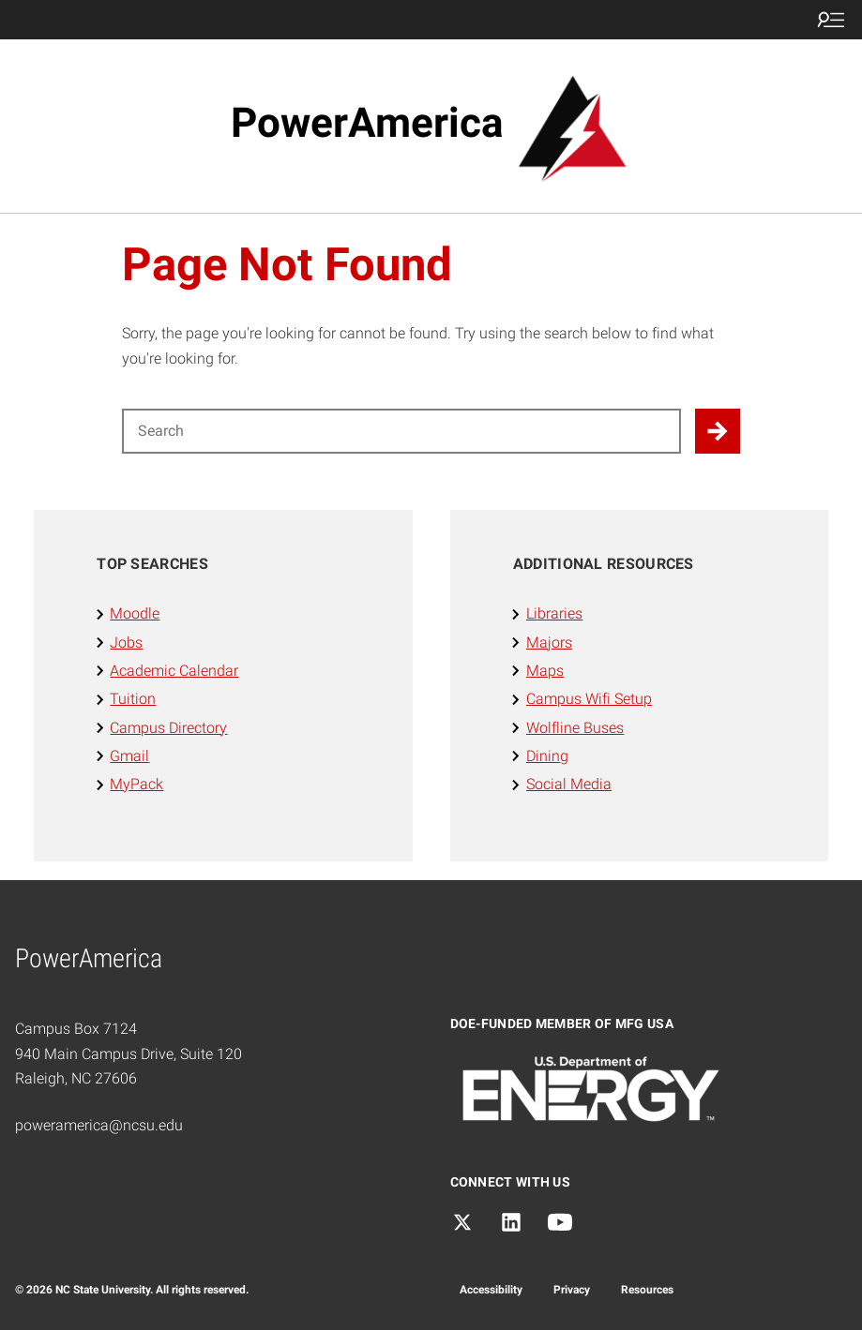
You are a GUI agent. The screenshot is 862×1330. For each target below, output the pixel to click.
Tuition (133, 699)
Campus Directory (168, 728)
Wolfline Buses (575, 728)
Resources (647, 1289)
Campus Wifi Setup (589, 699)
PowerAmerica (367, 122)
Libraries (554, 613)
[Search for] (401, 431)
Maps (545, 671)
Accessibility (491, 1289)
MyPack (136, 784)
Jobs (126, 642)
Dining (547, 756)
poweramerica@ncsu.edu (99, 1125)
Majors (549, 642)
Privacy (571, 1289)
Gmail (129, 756)
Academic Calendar (174, 671)
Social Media (569, 784)
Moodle (134, 613)
